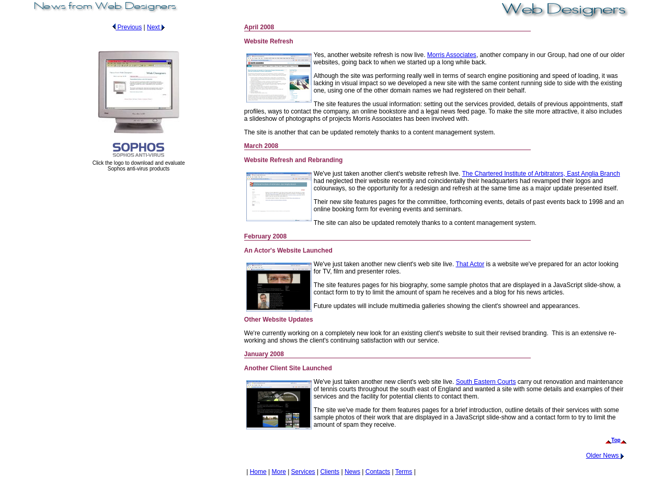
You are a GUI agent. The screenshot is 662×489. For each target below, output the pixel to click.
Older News (606, 455)
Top (616, 440)
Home (258, 471)
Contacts (378, 471)
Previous (126, 27)
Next (157, 27)
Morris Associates (451, 55)
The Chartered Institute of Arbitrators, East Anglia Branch (541, 173)
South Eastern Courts (486, 381)
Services (303, 471)
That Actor (469, 264)
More (278, 471)
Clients (329, 471)
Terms (404, 471)
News (352, 471)
